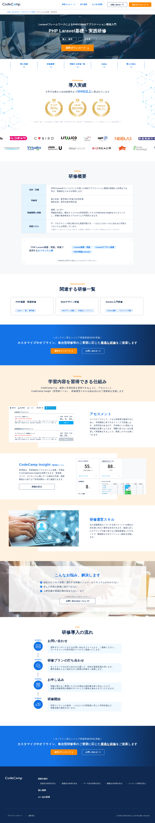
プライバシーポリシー (15, 816)
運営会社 (32, 816)
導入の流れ (131, 64)
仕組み (104, 64)
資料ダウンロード (140, 5)
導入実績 (24, 64)
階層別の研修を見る (69, 783)
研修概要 (50, 64)
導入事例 (83, 4)
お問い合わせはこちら (77, 601)
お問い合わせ (117, 5)
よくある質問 (97, 4)
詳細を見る (37, 487)
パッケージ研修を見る (137, 783)
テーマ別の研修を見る (92, 783)
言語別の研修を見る (48, 783)
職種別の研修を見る (114, 783)
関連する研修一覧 (77, 64)
